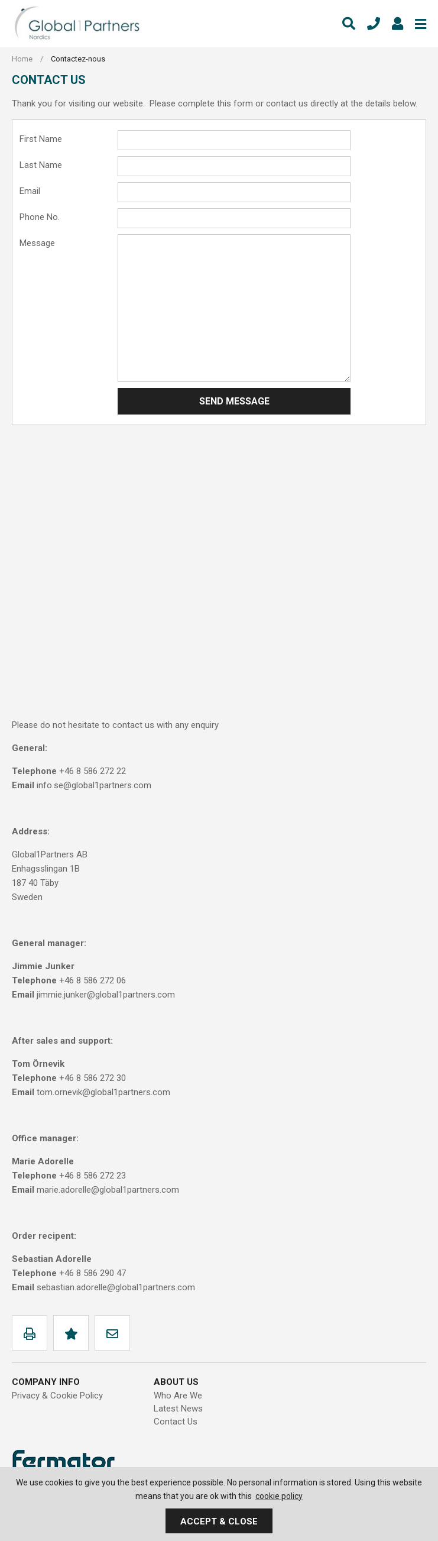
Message (37, 243)
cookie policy (279, 1496)
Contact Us (175, 1421)
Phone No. (40, 217)
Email (30, 191)
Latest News (178, 1408)
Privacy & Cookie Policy (57, 1395)
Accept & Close (219, 1521)
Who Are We (178, 1395)
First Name (41, 139)
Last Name (41, 165)
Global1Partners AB (77, 23)
